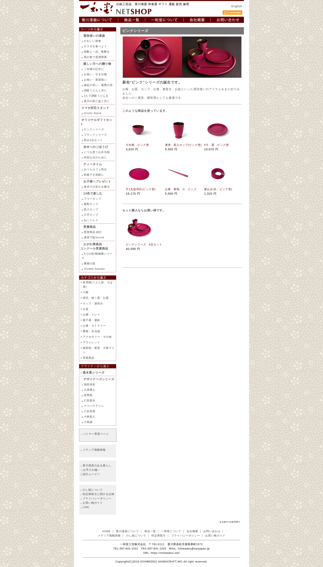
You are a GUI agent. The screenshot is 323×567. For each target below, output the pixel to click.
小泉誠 (88, 422)
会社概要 (192, 531)
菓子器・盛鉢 (91, 320)
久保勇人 (89, 389)
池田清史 (89, 384)
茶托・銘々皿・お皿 (96, 297)
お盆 (86, 309)
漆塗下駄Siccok (94, 237)
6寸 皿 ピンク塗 (216, 145)
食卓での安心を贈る (97, 186)
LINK (86, 507)
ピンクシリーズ (94, 129)
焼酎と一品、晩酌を (97, 51)
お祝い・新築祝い (95, 79)
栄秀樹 (88, 395)
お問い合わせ (212, 531)
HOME (106, 531)
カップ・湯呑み (93, 303)
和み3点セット (93, 140)
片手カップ (91, 214)
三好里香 (89, 411)
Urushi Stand (92, 113)
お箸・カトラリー (94, 325)
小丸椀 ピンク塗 (137, 145)
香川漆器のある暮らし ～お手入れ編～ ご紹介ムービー (95, 470)
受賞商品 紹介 (93, 232)
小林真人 (89, 416)
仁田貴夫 (89, 400)
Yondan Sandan (94, 268)
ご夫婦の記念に (94, 69)
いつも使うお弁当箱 (97, 152)
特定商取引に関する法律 (98, 494)
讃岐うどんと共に (95, 90)
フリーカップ (92, 198)
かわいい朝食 (92, 41)
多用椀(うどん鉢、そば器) (98, 284)
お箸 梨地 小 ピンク (181, 189)
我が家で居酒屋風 (95, 57)
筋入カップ (91, 209)
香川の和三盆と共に (97, 101)
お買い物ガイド (93, 502)
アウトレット (91, 342)
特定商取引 (158, 535)
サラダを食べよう (95, 46)
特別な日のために (95, 157)
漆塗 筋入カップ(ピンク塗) (183, 145)
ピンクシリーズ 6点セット (144, 244)
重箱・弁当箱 (91, 331)
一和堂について (171, 531)
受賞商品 (88, 357)
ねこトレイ (91, 220)
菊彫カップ (91, 204)
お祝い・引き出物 (95, 74)
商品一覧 (150, 531)
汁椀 (86, 292)
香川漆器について (127, 531)
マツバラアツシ (94, 406)
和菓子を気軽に (94, 174)
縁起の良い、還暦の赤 (98, 85)
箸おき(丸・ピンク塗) (218, 189)
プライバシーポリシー (97, 498)
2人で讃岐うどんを (96, 95)
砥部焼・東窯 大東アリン (99, 350)
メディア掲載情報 (94, 449)
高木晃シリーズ (93, 372)
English (236, 6)
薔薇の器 (89, 263)
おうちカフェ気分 (95, 169)
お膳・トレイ (91, 314)
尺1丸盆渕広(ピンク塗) (141, 189)
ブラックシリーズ (95, 134)
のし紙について (93, 489)
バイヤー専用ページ (96, 434)
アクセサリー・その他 (97, 336)
